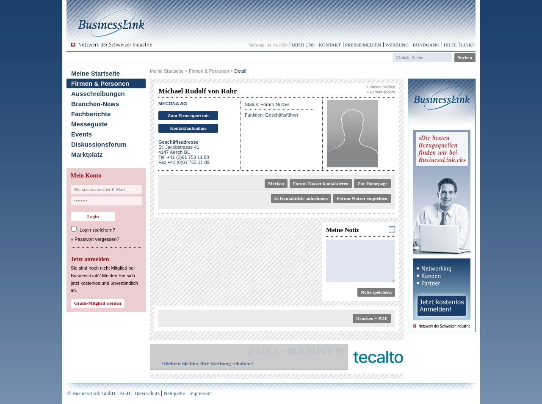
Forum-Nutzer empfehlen (362, 198)
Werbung (397, 44)
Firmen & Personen (100, 83)
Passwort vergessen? (97, 239)
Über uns (303, 44)
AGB (124, 393)
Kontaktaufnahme (188, 128)
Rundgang (426, 44)
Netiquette (174, 393)
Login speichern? (97, 229)
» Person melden (380, 87)
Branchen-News (95, 103)
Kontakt (330, 44)
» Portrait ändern (381, 92)
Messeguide (89, 124)
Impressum (200, 393)
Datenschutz (146, 393)
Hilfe (450, 44)
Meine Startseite (95, 73)
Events (81, 134)
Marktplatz (86, 154)
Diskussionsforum (99, 144)
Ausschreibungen (98, 93)
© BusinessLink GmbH (91, 393)
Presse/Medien (363, 44)
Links (468, 44)
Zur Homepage (372, 183)
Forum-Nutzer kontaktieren (320, 183)
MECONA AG (172, 103)
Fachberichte (91, 113)
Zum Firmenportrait (188, 115)
